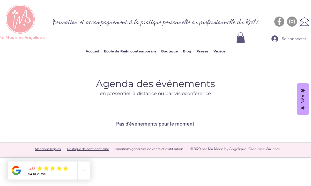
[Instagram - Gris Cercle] (292, 22)
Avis (303, 99)
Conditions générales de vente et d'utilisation (148, 149)
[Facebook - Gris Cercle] (279, 22)
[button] (240, 37)
